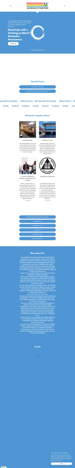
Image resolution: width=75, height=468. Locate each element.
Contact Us (13, 43)
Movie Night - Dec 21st (37, 86)
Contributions (37, 221)
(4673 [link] (42, 50)
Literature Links (37, 234)
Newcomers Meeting (37, 238)
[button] (10, 6)
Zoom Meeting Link (37, 225)
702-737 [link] (33, 50)
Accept (61, 463)
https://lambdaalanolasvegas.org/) (38, 294)
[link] (37, 5)
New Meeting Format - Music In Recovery (37, 91)
